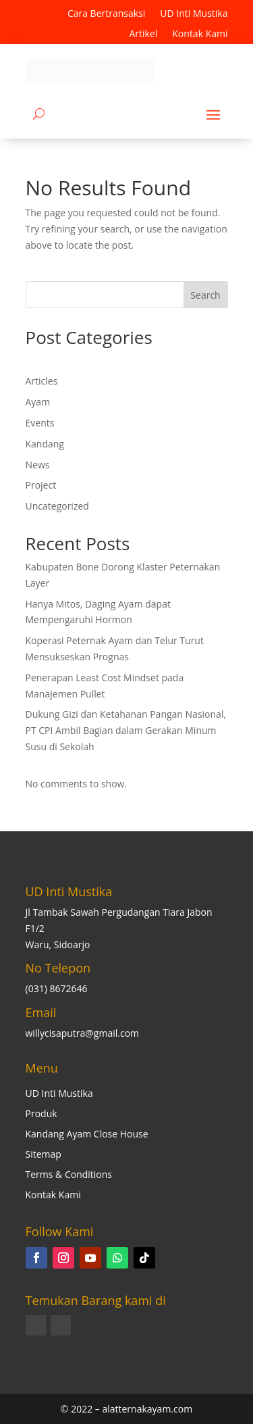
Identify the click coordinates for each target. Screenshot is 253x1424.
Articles (42, 380)
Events (40, 422)
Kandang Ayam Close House (87, 1134)
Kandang (45, 443)
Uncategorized (57, 505)
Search (205, 295)
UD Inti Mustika (193, 14)
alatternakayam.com (147, 1408)
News (38, 464)
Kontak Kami (199, 34)
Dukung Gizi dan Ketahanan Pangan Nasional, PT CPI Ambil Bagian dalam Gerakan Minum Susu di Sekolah (126, 730)
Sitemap (43, 1155)
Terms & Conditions (69, 1175)
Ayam (38, 401)
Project (41, 484)
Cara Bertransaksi (106, 14)
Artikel (143, 34)
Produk (41, 1114)
